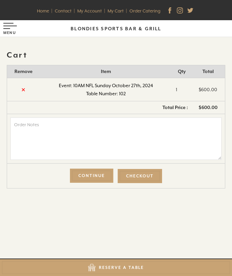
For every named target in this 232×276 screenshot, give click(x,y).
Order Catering (144, 10)
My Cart (116, 10)
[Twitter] (191, 11)
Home (43, 10)
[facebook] (170, 11)
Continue (91, 175)
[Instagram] (180, 11)
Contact (63, 10)
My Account (89, 10)
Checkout (140, 176)
